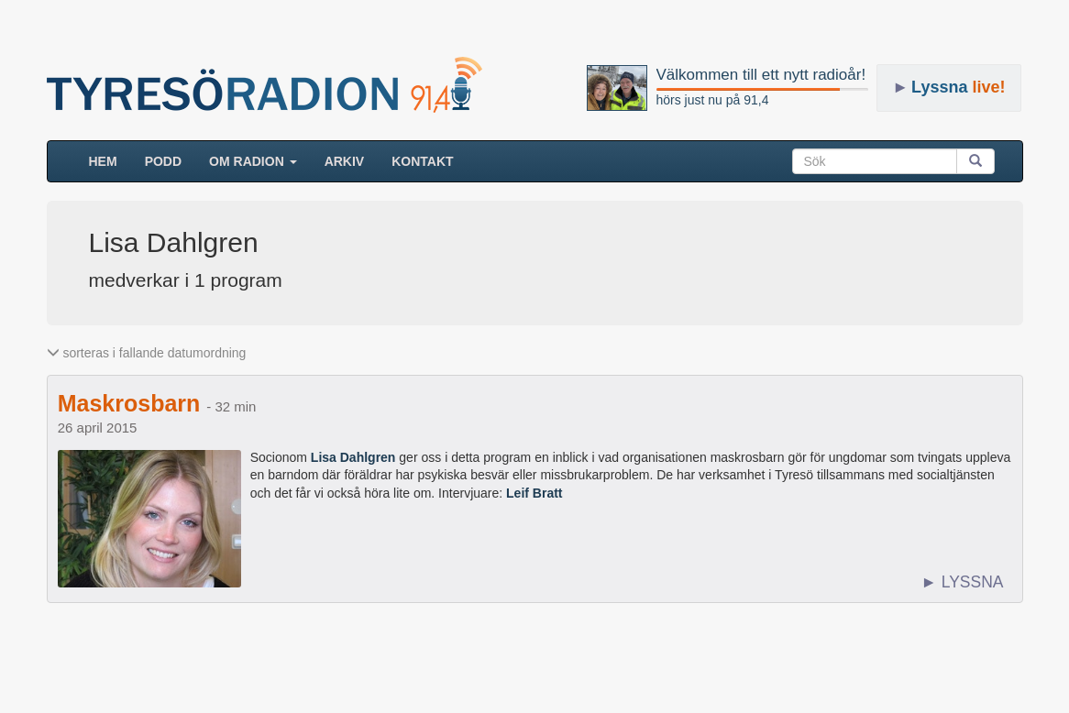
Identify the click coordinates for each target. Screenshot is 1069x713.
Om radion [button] (253, 161)
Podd (163, 161)
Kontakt (422, 161)
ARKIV (345, 161)
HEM (110, 160)
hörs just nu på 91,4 (712, 100)
